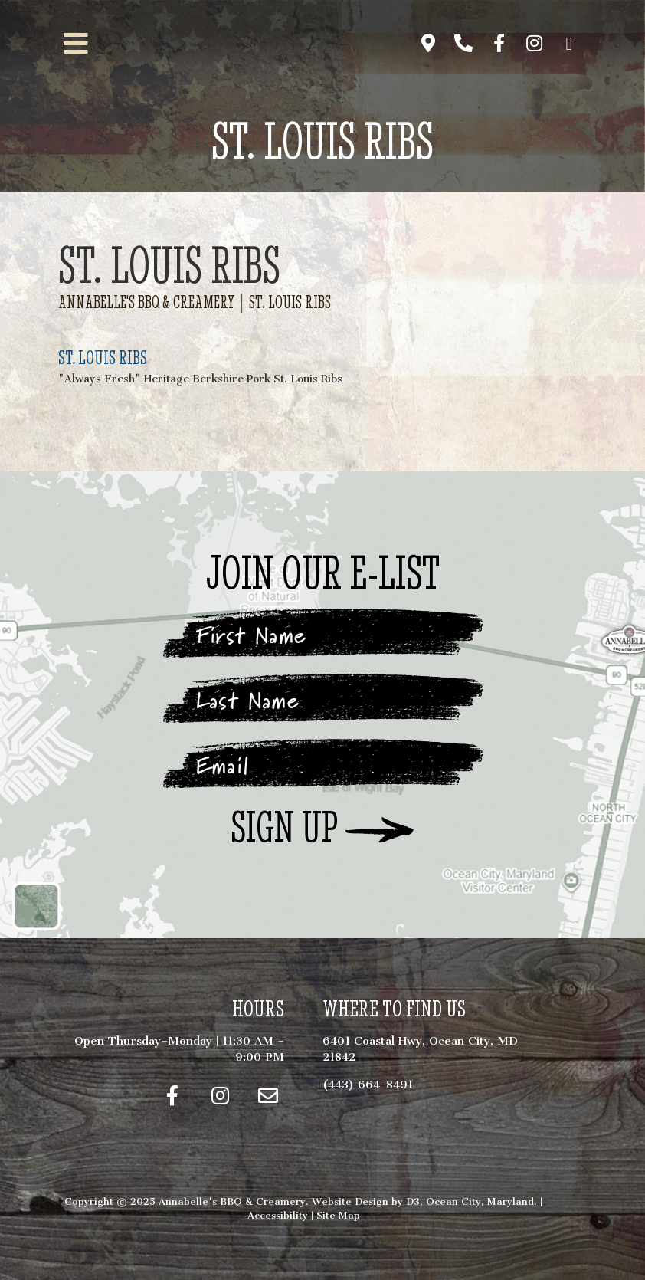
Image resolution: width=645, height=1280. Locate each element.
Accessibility (277, 1215)
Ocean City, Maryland (480, 1201)
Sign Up (284, 828)
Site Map (338, 1215)
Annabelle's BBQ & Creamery (146, 302)
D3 (413, 1201)
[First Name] (322, 635)
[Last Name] (322, 700)
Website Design (350, 1201)
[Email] (322, 766)
